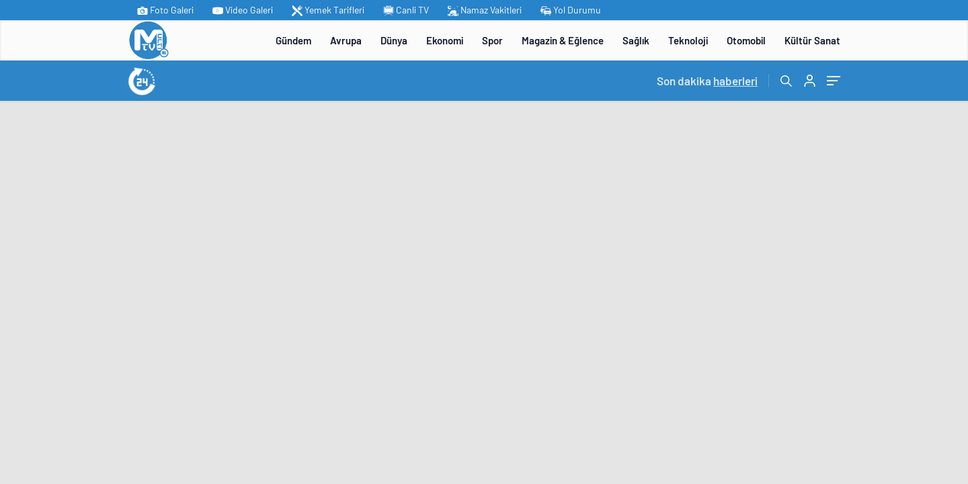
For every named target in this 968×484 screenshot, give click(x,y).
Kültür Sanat (812, 40)
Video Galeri (242, 10)
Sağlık (635, 40)
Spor (492, 40)
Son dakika (707, 80)
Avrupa (346, 40)
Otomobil (746, 40)
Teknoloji (688, 40)
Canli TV (406, 10)
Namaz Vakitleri (485, 10)
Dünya (393, 40)
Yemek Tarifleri (328, 10)
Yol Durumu (570, 10)
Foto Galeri (165, 10)
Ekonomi (444, 40)
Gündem (293, 40)
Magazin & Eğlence (563, 40)
